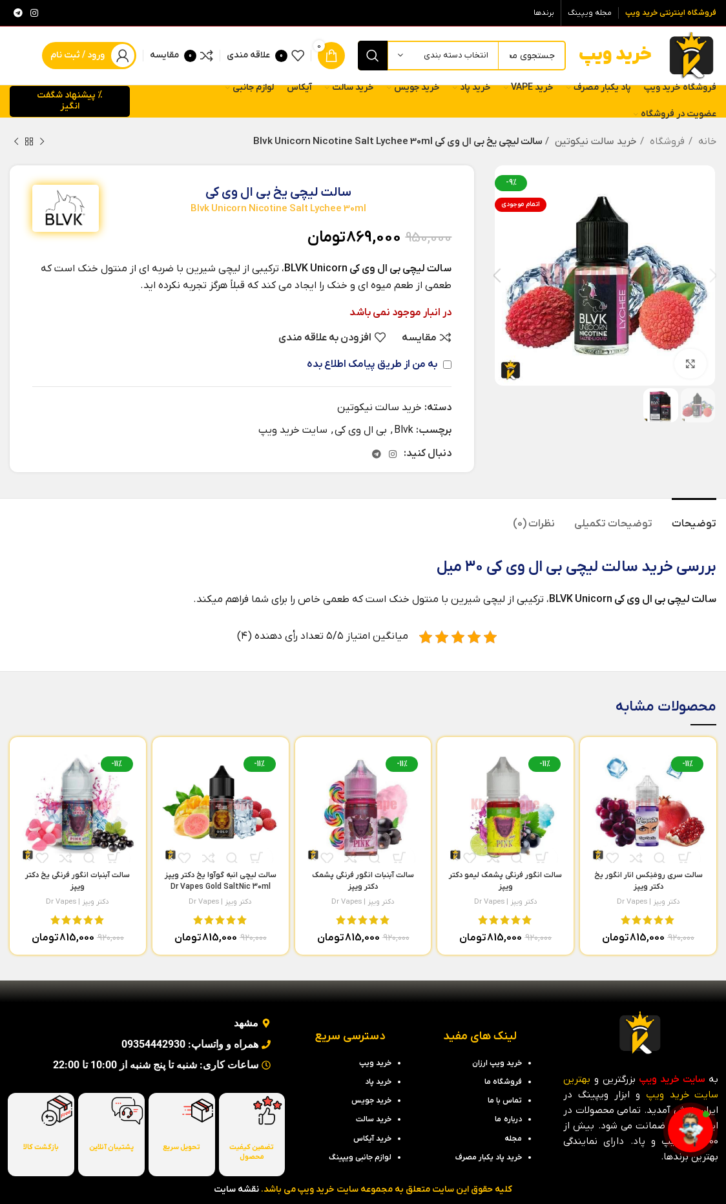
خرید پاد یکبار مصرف (488, 1157)
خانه (706, 141)
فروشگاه (666, 141)
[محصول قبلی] (42, 141)
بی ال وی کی (361, 430)
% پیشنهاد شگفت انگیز (70, 100)
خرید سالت (637, 567)
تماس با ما (505, 1100)
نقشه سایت (236, 1189)
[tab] (694, 517)
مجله (513, 1139)
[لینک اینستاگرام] (34, 13)
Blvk (403, 430)
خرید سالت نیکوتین (594, 141)
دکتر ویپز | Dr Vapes (648, 902)
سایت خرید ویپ (292, 430)
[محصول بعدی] (16, 141)
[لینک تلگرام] (18, 13)
